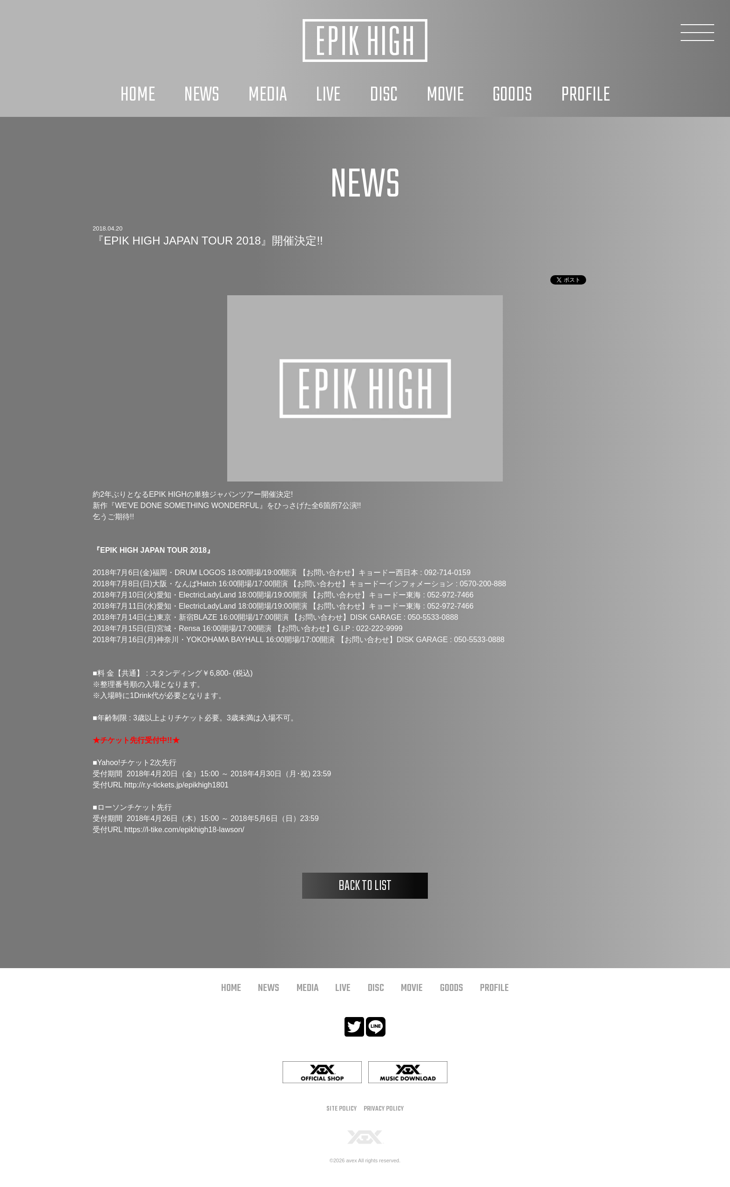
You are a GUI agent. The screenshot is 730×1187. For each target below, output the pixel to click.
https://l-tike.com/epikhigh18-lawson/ (184, 830)
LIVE (328, 95)
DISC (384, 95)
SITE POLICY (341, 1108)
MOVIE (445, 95)
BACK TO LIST (365, 886)
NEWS (201, 95)
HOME (137, 95)
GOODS (512, 95)
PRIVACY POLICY (384, 1108)
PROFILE (585, 95)
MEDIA (267, 95)
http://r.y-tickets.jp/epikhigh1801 (176, 785)
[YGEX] (365, 1136)
